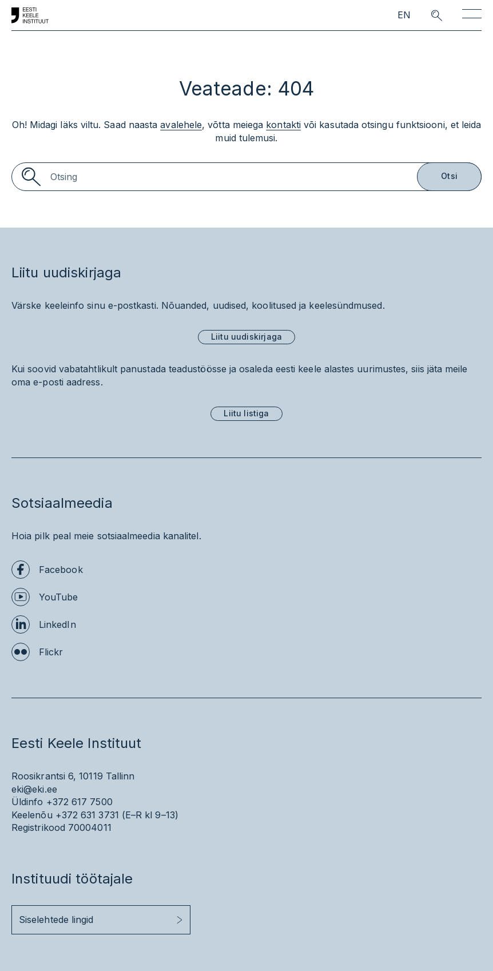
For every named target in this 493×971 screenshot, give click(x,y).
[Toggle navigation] (472, 16)
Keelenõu (32, 815)
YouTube (58, 597)
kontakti (283, 124)
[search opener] (426, 15)
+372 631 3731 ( (90, 815)
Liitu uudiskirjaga (246, 336)
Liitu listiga (246, 413)
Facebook (61, 569)
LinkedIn (57, 624)
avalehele (181, 124)
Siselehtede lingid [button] (56, 919)
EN (404, 15)
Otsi (449, 176)
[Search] (246, 176)
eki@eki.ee (34, 789)
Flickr (51, 652)
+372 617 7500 (79, 801)
